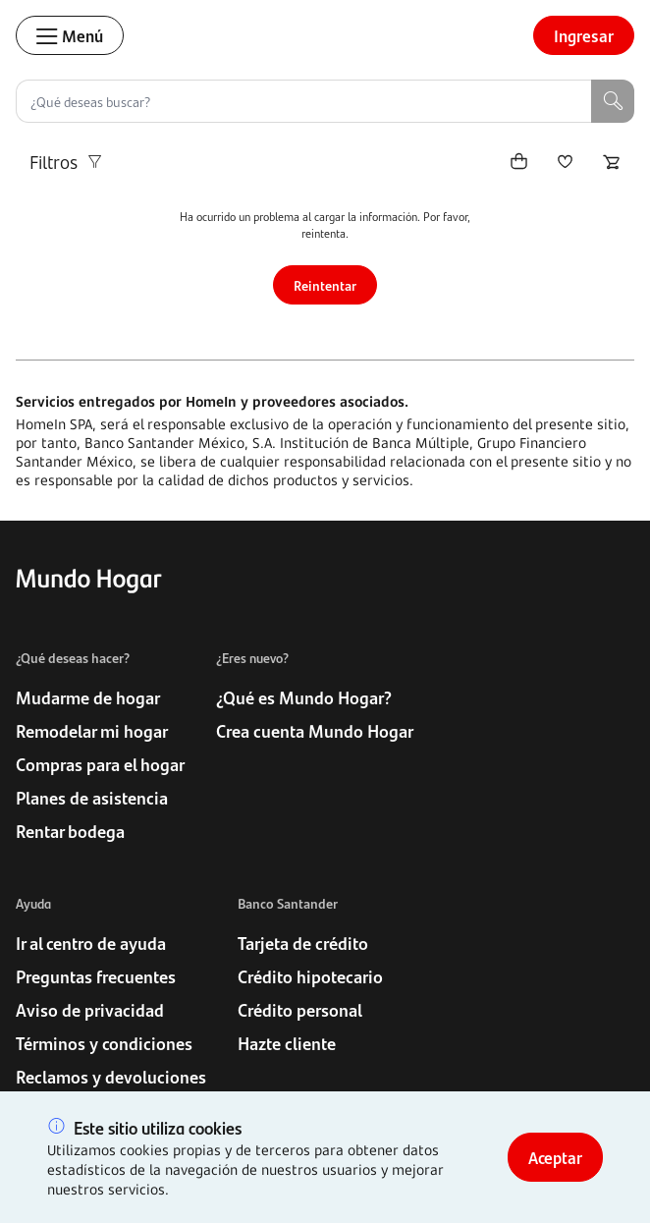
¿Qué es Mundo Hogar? (304, 697)
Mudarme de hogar (88, 697)
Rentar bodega (70, 831)
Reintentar (325, 285)
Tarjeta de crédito (303, 943)
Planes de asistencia (92, 797)
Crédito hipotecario (310, 976)
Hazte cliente (287, 1043)
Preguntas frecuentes (96, 976)
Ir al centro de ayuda (91, 943)
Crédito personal (300, 1010)
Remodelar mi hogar (92, 731)
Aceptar (555, 1157)
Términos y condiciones (104, 1043)
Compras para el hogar (100, 764)
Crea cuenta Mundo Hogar (314, 731)
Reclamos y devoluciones (111, 1076)
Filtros (66, 161)
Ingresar (584, 35)
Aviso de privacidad (90, 1010)
